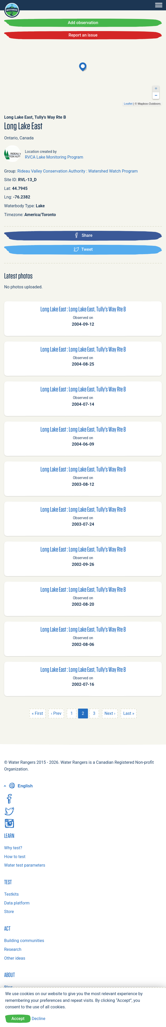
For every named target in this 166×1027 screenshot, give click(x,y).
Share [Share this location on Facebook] (83, 235)
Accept (17, 1018)
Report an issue (83, 35)
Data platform (17, 903)
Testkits (11, 894)
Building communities (24, 940)
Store (9, 911)
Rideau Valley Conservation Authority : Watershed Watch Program (77, 171)
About (9, 974)
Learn (9, 835)
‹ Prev (56, 713)
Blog (8, 987)
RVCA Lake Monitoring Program (54, 157)
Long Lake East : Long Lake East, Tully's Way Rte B (83, 309)
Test (8, 882)
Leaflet (128, 103)
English (20, 786)
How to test (14, 856)
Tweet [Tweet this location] (83, 249)
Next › (110, 713)
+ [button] (156, 88)
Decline (38, 1018)
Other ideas (14, 958)
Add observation (83, 22)
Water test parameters (24, 865)
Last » (128, 713)
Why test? (13, 847)
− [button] (156, 95)
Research (12, 949)
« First (37, 713)
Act (7, 928)
